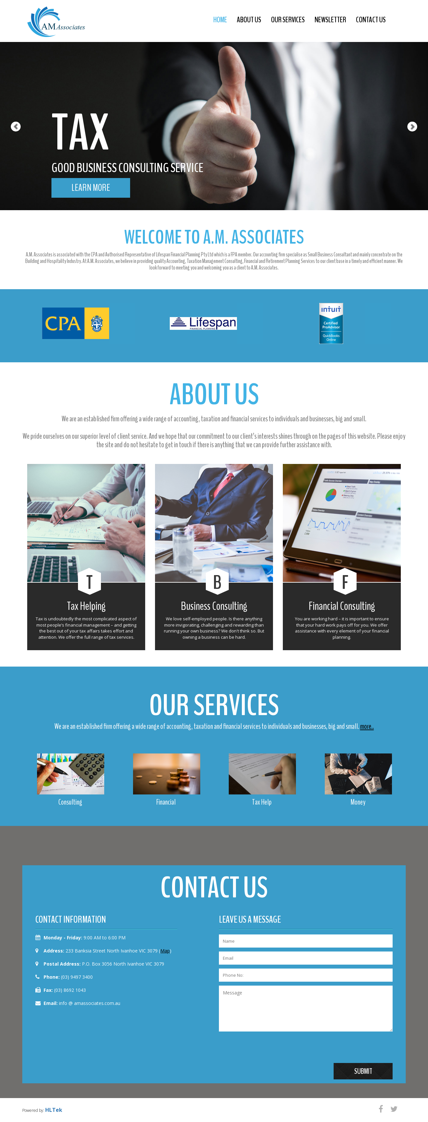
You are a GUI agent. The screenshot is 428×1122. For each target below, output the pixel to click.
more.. (367, 726)
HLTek (53, 1109)
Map (165, 951)
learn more (90, 187)
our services (288, 19)
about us (249, 19)
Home (220, 19)
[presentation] (269, 1050)
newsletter (330, 19)
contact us (371, 19)
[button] (10, 105)
